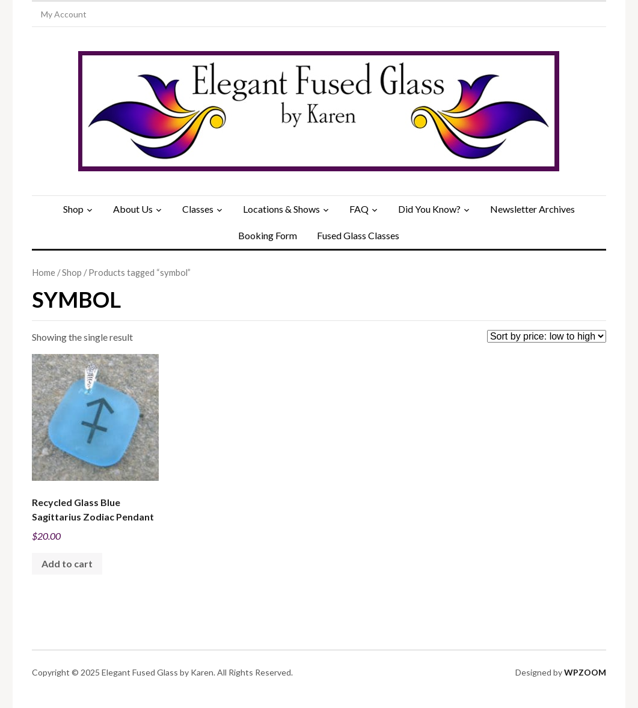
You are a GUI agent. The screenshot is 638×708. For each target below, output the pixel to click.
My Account (64, 14)
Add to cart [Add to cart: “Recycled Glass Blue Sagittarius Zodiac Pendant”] (67, 563)
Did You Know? (429, 209)
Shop (73, 209)
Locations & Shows (281, 209)
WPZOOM (585, 672)
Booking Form (267, 235)
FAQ (359, 209)
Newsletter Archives (532, 209)
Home (43, 272)
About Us (133, 209)
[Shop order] (546, 336)
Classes (197, 209)
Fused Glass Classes (358, 235)
